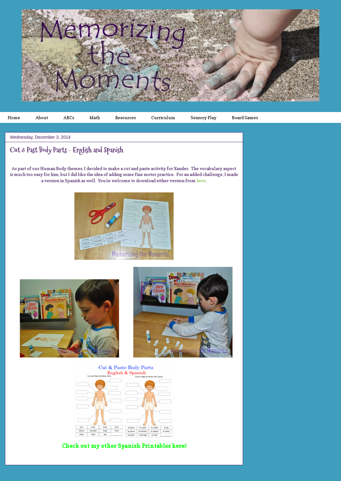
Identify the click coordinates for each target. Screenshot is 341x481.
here (201, 180)
